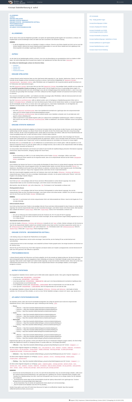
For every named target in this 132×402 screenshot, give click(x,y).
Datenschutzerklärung (91, 400)
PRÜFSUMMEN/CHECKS (16, 23)
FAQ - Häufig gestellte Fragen (97, 19)
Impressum (82, 400)
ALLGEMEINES (14, 15)
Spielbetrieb (30, 2)
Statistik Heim (16, 67)
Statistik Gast (16, 69)
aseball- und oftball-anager (19, 2)
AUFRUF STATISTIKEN (16, 25)
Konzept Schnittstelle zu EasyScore (98, 35)
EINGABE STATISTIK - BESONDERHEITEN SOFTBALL (25, 22)
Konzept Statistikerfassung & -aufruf (98, 46)
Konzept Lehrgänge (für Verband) (98, 27)
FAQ (77, 400)
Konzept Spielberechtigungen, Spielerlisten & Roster (103, 39)
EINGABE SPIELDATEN (16, 18)
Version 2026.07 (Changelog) (105, 400)
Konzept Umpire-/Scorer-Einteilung (98, 49)
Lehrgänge (39, 2)
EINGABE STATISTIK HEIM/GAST (19, 20)
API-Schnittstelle (93, 16)
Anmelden (120, 2)
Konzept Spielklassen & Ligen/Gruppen (99, 42)
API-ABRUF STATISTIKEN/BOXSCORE (20, 27)
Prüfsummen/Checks (18, 70)
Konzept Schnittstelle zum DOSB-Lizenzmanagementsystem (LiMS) (98, 31)
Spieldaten (16, 65)
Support (72, 400)
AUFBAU (12, 17)
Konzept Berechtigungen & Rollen (98, 23)
